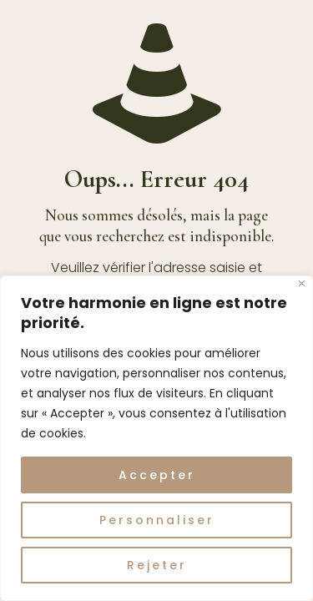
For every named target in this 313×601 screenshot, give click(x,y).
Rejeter (157, 565)
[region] (156, 438)
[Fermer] (301, 283)
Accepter (157, 475)
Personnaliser (157, 520)
